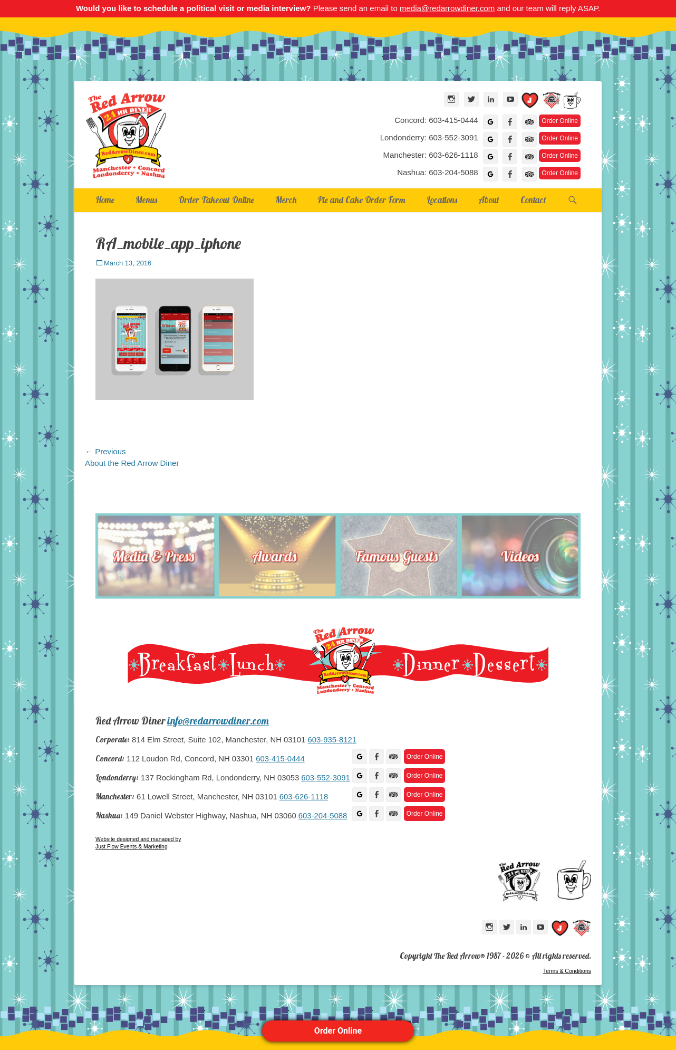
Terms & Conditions (567, 971)
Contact (533, 199)
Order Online (338, 1031)
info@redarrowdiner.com (218, 720)
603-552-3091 (325, 778)
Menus (146, 199)
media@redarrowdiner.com (447, 8)
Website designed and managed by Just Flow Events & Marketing (138, 842)
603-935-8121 (331, 740)
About (488, 199)
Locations (442, 199)
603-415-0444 (280, 759)
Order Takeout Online (216, 199)
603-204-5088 (322, 816)
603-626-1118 (303, 797)
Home (104, 199)
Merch (285, 199)
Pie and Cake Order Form (361, 199)
